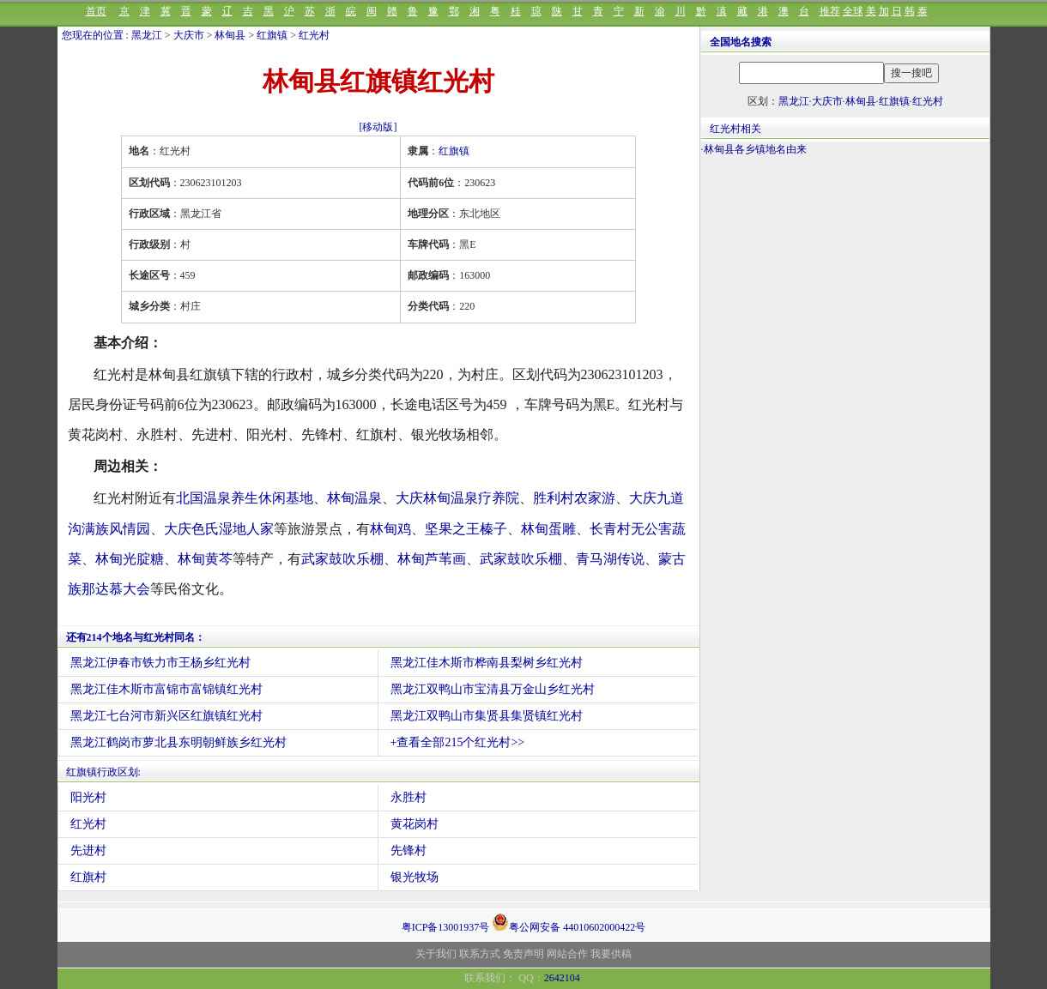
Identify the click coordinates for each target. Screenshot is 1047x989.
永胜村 (408, 797)
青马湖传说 (610, 559)
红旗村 (88, 877)
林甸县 (230, 35)
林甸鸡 (390, 529)
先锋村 (408, 850)
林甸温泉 (354, 498)
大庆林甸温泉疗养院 (457, 498)
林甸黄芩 (205, 559)
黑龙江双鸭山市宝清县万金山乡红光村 (492, 689)
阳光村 (88, 797)
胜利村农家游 (574, 498)
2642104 (562, 978)
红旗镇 (272, 35)
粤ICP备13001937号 (446, 927)
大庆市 (188, 35)
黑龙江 (146, 35)
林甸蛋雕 (548, 529)
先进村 (88, 850)
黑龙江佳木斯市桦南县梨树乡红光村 (486, 662)
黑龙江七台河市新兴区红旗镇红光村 (166, 715)
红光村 (314, 35)
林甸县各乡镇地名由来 (755, 149)
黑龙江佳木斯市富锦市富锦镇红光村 (166, 689)
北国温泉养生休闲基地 (244, 498)
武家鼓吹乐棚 (342, 559)
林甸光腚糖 (129, 559)
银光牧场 (414, 877)
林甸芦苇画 (431, 559)
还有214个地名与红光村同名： (135, 637)
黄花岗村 (414, 823)
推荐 (830, 11)
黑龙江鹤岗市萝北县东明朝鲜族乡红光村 (178, 742)
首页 (96, 11)
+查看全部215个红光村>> (457, 742)
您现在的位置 (93, 35)
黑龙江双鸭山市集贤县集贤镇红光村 (486, 715)
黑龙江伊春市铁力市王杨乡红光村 (160, 662)
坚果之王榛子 (466, 529)
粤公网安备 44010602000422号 (568, 922)
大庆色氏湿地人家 (219, 529)
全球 (853, 11)
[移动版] (378, 127)
